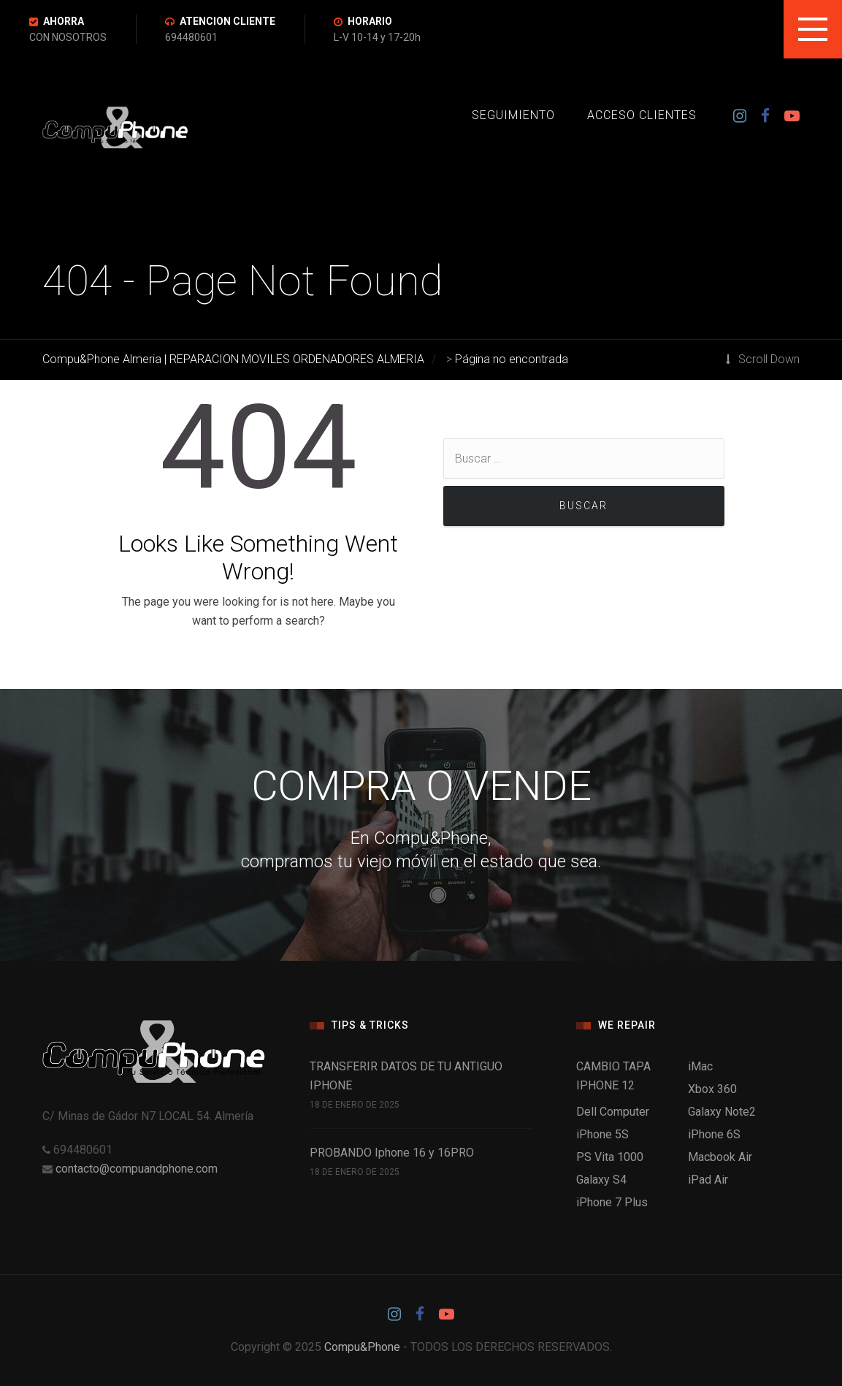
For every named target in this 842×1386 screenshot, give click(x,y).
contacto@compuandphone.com (137, 1169)
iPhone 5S (602, 1134)
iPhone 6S (714, 1134)
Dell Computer (612, 1112)
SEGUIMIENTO (513, 115)
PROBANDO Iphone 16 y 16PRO (392, 1153)
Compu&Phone (362, 1347)
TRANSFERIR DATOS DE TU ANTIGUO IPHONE (406, 1075)
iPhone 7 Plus (612, 1202)
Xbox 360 (712, 1089)
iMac (700, 1066)
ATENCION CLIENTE (227, 21)
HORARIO (370, 21)
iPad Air (708, 1180)
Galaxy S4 (601, 1180)
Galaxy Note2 (722, 1112)
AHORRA (63, 21)
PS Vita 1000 (609, 1157)
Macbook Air (720, 1157)
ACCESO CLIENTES (642, 115)
